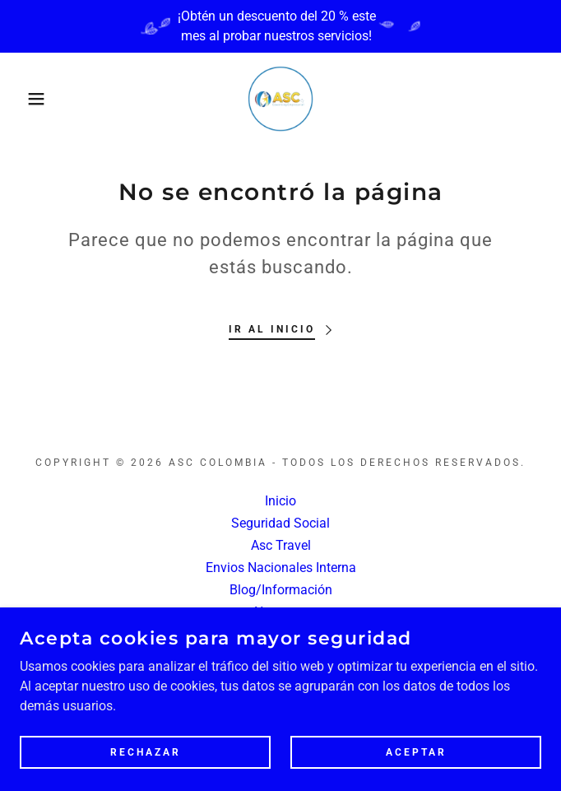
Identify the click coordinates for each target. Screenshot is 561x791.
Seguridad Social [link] (280, 523)
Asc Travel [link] (281, 545)
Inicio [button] (280, 501)
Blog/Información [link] (281, 590)
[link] (280, 99)
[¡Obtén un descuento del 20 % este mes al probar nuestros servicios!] (280, 26)
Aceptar (416, 751)
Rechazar (145, 751)
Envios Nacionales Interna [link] (281, 567)
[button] (37, 98)
